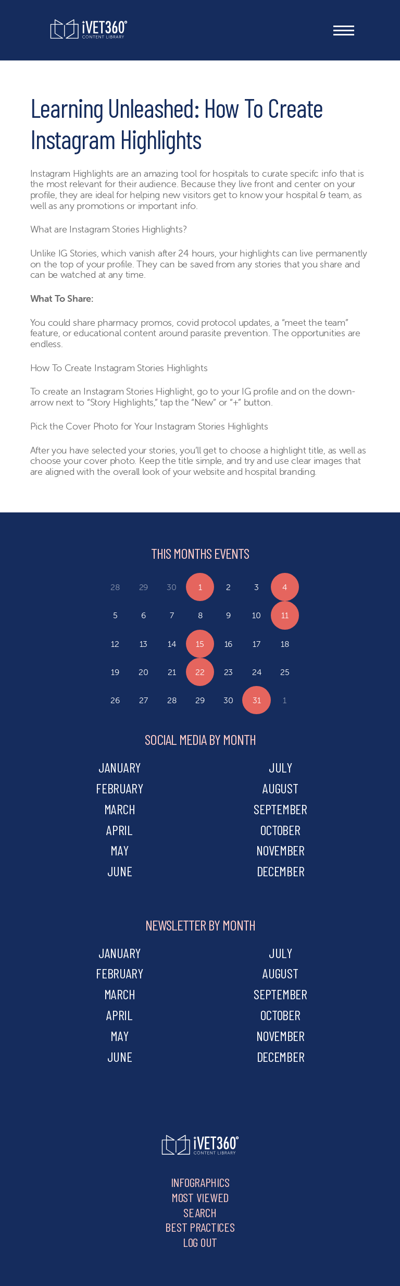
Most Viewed (200, 1197)
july (280, 767)
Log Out (200, 1242)
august (280, 788)
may (119, 850)
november (280, 850)
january (119, 767)
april (119, 830)
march (119, 809)
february (119, 788)
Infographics (200, 1182)
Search (199, 1212)
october (280, 830)
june (119, 871)
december (281, 871)
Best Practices (199, 1226)
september (280, 809)
